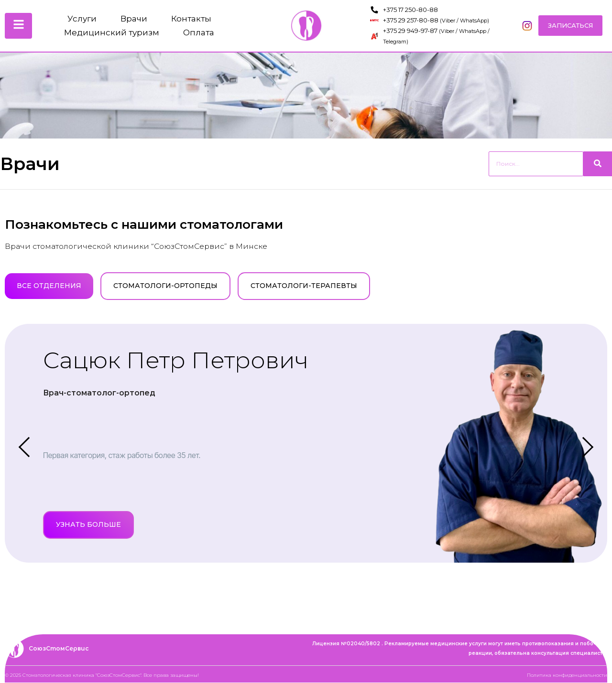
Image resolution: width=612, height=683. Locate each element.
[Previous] (23, 443)
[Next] (578, 443)
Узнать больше (88, 525)
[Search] (536, 163)
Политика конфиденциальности (567, 675)
